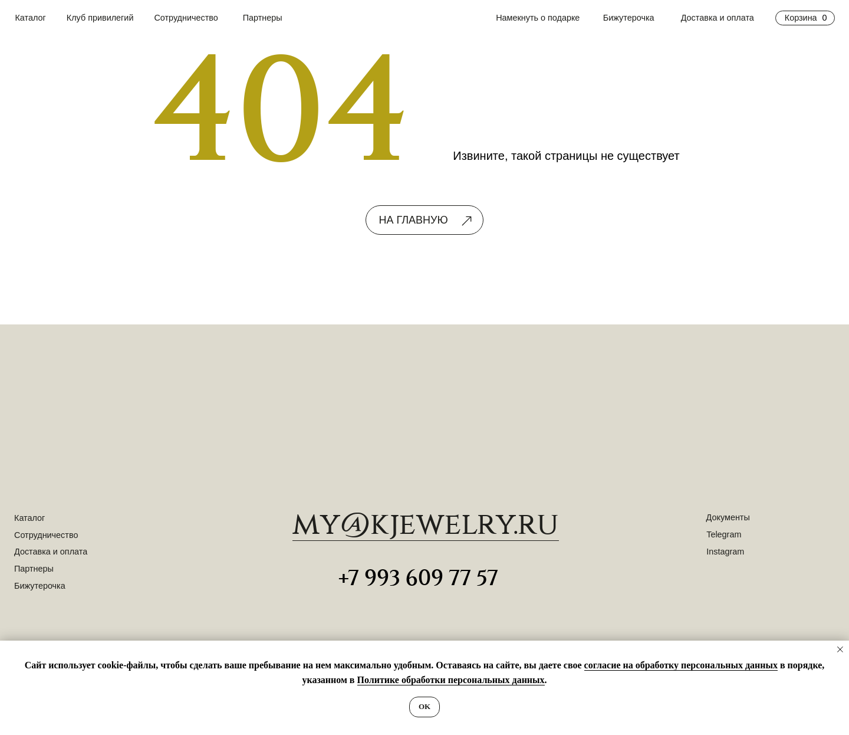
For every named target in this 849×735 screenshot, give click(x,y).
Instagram (725, 551)
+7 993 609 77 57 (418, 578)
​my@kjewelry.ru (425, 524)
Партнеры (262, 17)
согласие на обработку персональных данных (681, 665)
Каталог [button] (30, 17)
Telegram (723, 534)
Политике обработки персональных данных (451, 680)
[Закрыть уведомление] (840, 649)
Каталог (29, 518)
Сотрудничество (186, 17)
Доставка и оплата (717, 17)
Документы (728, 517)
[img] (424, 417)
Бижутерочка (628, 17)
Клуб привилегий (100, 17)
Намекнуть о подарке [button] (538, 17)
